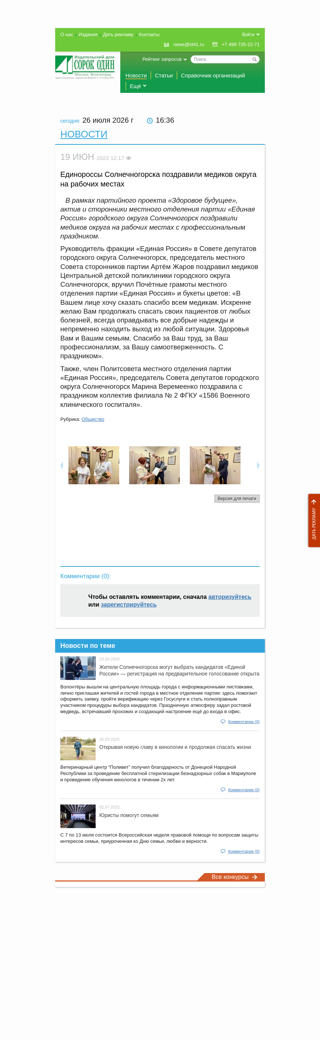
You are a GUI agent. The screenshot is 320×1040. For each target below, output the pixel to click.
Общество (93, 419)
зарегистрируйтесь (129, 604)
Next (258, 465)
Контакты (149, 34)
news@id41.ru (189, 44)
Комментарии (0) (244, 721)
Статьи (164, 75)
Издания (88, 34)
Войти (248, 34)
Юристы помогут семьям (129, 815)
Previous (61, 465)
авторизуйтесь (230, 597)
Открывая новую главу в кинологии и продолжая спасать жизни (175, 747)
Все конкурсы (234, 877)
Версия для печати (237, 498)
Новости (136, 75)
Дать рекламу (312, 520)
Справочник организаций (213, 75)
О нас (66, 34)
